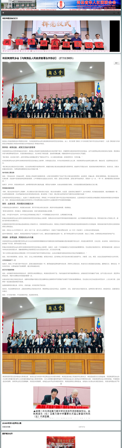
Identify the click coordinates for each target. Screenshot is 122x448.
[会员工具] (117, 63)
